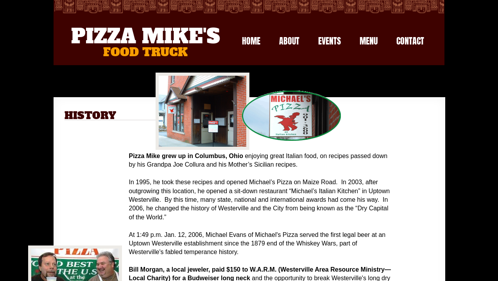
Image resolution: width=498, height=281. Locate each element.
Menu (369, 40)
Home (251, 40)
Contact (410, 40)
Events (329, 40)
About (289, 40)
